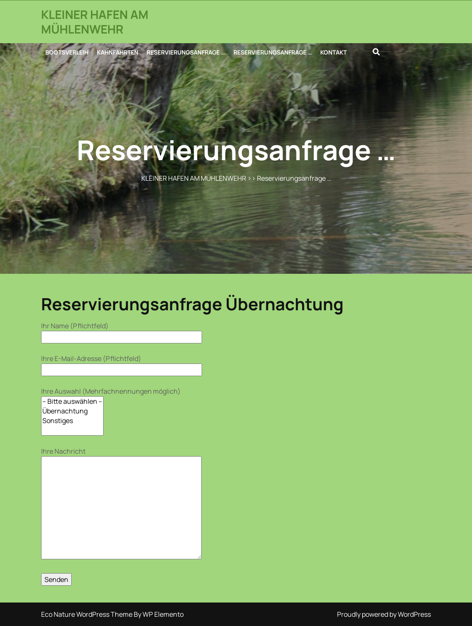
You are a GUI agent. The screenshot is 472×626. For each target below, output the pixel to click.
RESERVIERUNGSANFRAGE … (186, 52)
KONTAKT (333, 52)
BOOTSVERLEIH (66, 52)
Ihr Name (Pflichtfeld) (121, 331)
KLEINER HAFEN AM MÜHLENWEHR (94, 21)
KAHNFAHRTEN (117, 52)
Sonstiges (72, 421)
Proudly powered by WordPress (384, 614)
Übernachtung (72, 411)
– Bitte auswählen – (72, 401)
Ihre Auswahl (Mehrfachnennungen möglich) (111, 411)
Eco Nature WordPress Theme (87, 614)
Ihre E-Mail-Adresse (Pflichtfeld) (121, 364)
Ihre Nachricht (121, 504)
